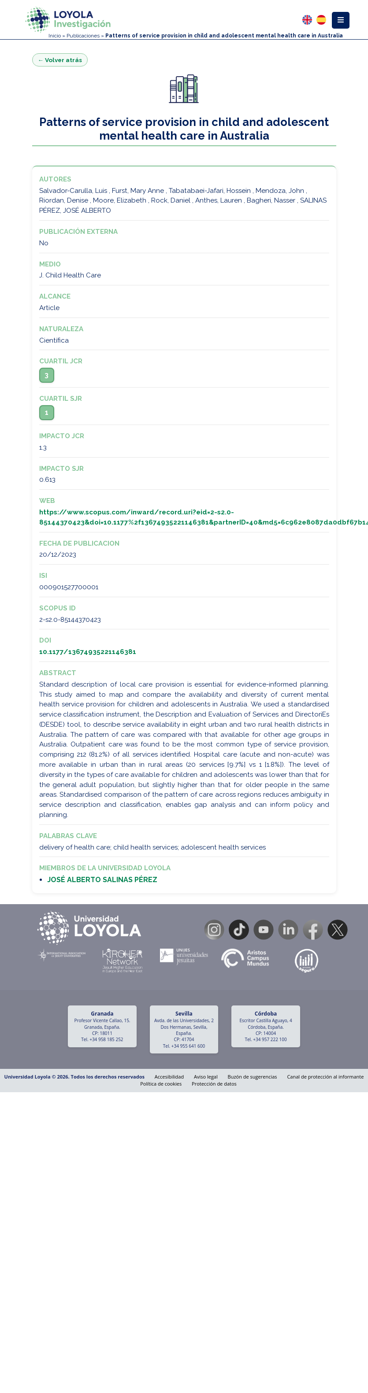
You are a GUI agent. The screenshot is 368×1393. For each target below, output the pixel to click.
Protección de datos (214, 1083)
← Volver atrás (60, 59)
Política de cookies (161, 1083)
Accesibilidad (169, 1076)
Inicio (54, 36)
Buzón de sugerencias (252, 1076)
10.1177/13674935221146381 (87, 652)
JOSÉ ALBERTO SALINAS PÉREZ (102, 880)
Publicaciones (83, 36)
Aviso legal (206, 1076)
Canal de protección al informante (325, 1076)
